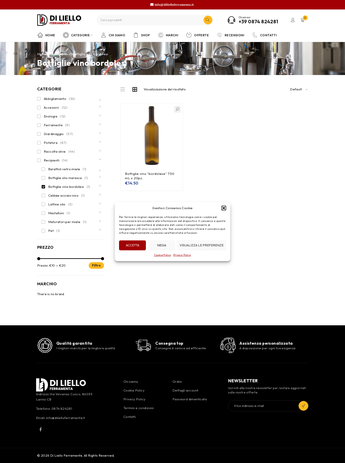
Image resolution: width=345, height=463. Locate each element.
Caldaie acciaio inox (66, 195)
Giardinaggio (58, 134)
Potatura (55, 143)
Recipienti (59, 54)
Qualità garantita (74, 343)
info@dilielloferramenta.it (174, 4)
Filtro (96, 265)
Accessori (55, 107)
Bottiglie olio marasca (68, 178)
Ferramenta (57, 125)
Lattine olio (60, 204)
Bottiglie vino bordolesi (69, 187)
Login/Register (293, 20)
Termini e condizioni (138, 408)
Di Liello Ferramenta (66, 455)
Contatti (129, 417)
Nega (161, 245)
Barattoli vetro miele (67, 169)
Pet (54, 231)
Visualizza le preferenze (202, 245)
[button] (224, 208)
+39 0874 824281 (258, 21)
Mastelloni (59, 213)
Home (42, 54)
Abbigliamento (59, 99)
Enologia (55, 116)
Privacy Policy (182, 255)
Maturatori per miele (67, 222)
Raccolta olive (59, 151)
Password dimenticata (189, 399)
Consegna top (169, 343)
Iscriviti (303, 406)
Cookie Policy (162, 255)
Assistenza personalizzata (266, 343)
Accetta (132, 245)
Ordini (177, 381)
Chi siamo (130, 381)
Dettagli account (185, 390)
